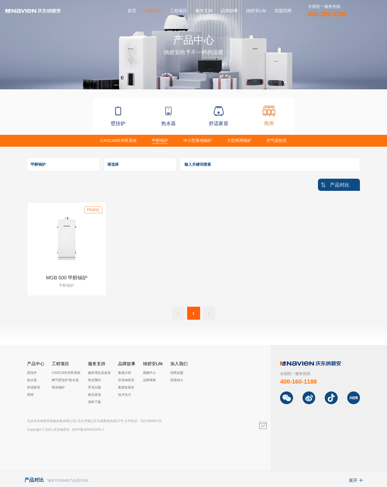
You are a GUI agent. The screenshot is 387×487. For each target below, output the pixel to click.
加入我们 (179, 363)
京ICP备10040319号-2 (87, 430)
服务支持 (204, 10)
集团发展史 (126, 387)
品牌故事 (229, 10)
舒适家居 (33, 387)
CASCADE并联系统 (66, 373)
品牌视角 (149, 380)
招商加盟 (176, 373)
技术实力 (124, 395)
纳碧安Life (256, 10)
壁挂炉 (32, 373)
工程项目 (178, 10)
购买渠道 (94, 395)
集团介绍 (124, 373)
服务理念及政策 (99, 373)
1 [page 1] (194, 313)
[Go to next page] (208, 313)
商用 (30, 395)
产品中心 (153, 10)
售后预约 (94, 380)
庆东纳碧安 (126, 380)
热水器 (32, 380)
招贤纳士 (176, 380)
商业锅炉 (58, 387)
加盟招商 (283, 10)
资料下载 (94, 402)
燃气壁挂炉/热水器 (65, 380)
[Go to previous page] (178, 313)
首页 (132, 10)
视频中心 (149, 373)
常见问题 (94, 387)
